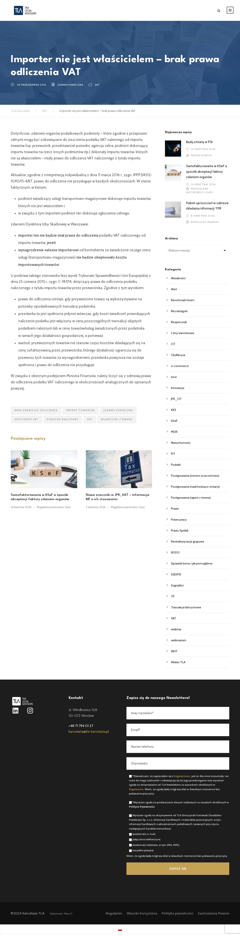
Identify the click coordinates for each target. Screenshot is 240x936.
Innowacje (177, 390)
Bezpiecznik (179, 324)
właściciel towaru (117, 421)
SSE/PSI (176, 576)
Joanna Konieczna (70, 86)
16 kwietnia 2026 (203, 151)
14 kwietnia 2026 (21, 508)
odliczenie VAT (26, 421)
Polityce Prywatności (141, 808)
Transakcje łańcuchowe (186, 609)
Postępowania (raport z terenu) (191, 499)
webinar (176, 631)
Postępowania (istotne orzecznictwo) (195, 478)
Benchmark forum (182, 302)
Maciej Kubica (201, 157)
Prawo (175, 510)
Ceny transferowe (182, 335)
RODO (175, 554)
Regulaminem (182, 777)
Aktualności (178, 280)
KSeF (174, 423)
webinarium (178, 642)
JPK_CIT (176, 401)
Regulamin (114, 915)
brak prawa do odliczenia (36, 412)
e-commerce (180, 368)
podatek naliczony (63, 421)
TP (173, 598)
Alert (174, 291)
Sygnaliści (177, 587)
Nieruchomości (181, 445)
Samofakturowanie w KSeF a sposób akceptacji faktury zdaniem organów (206, 173)
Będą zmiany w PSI (199, 144)
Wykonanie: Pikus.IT (61, 915)
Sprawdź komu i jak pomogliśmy (191, 565)
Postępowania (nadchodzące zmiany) (195, 488)
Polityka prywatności (177, 915)
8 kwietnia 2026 (203, 217)
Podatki (176, 467)
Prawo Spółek (179, 532)
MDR (174, 434)
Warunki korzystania (142, 915)
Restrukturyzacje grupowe (187, 543)
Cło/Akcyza (178, 357)
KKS (173, 412)
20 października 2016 (31, 86)
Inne (174, 379)
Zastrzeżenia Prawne (213, 915)
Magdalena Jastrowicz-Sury (54, 508)
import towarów (80, 412)
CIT (173, 346)
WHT (174, 653)
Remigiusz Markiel (205, 223)
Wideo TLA (178, 664)
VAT (97, 86)
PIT (173, 456)
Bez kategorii (179, 313)
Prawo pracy (179, 521)
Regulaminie (136, 791)
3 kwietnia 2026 (96, 508)
